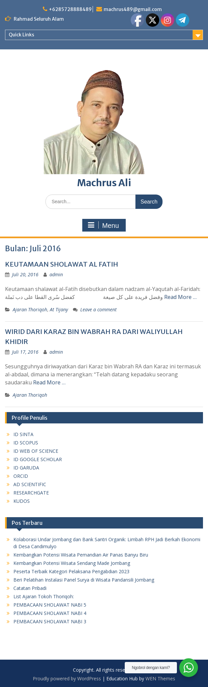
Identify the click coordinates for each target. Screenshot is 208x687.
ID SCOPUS (25, 442)
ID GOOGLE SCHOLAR (37, 459)
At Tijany (59, 309)
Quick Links (21, 35)
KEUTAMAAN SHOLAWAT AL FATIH (61, 264)
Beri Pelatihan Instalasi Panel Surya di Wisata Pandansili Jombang (83, 580)
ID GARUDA (26, 467)
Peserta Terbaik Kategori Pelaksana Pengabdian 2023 (71, 571)
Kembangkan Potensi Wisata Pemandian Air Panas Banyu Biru (80, 555)
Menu (103, 225)
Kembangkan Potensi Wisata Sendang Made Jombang (71, 563)
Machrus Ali (104, 183)
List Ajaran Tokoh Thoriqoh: (43, 596)
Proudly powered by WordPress (67, 678)
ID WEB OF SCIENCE (35, 451)
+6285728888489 (70, 9)
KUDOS (21, 501)
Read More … (180, 297)
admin (56, 274)
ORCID (20, 476)
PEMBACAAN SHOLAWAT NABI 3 (49, 621)
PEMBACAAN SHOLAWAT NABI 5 (49, 605)
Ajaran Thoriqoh (30, 309)
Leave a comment (98, 309)
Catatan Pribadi (29, 588)
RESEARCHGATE (31, 492)
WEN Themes (160, 678)
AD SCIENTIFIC (29, 484)
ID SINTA (23, 434)
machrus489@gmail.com (133, 9)
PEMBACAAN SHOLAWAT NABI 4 (49, 613)
